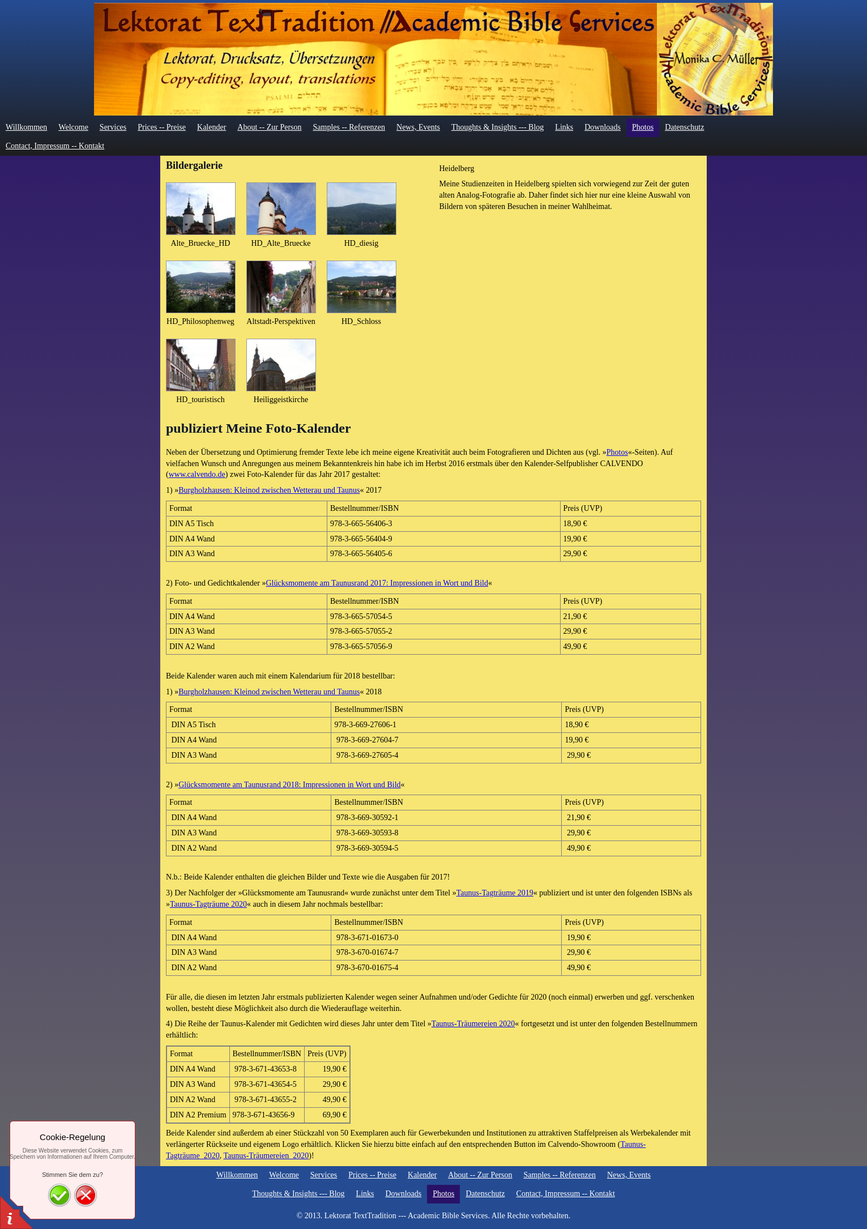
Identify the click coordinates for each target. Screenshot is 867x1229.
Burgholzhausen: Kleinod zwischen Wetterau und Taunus (269, 490)
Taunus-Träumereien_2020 (266, 1155)
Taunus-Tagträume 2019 (494, 893)
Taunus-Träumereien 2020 (473, 1023)
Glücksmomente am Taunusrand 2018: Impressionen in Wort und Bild (289, 784)
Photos (617, 452)
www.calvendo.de (197, 474)
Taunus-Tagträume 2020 (208, 904)
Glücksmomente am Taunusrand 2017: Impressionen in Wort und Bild (377, 583)
